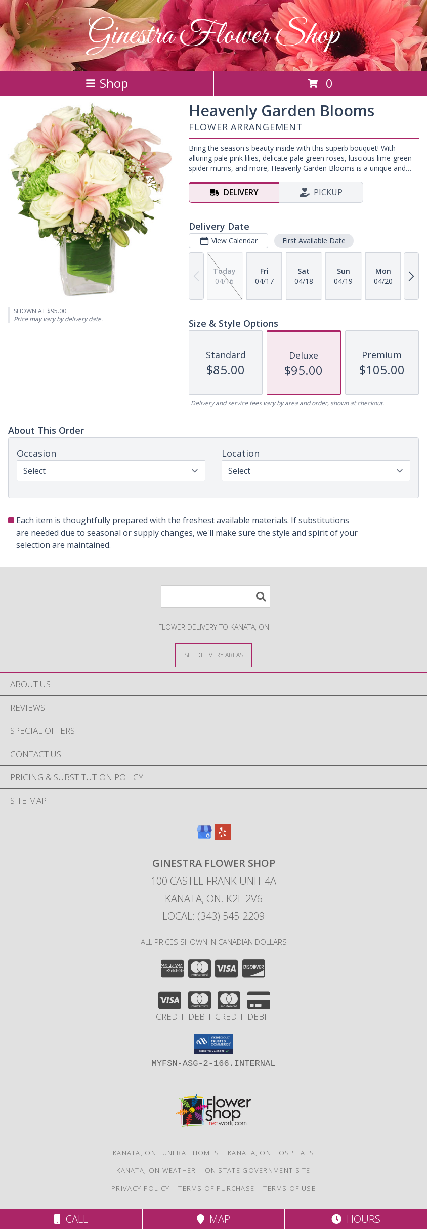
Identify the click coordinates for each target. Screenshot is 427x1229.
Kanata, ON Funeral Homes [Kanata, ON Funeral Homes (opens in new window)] (166, 1152)
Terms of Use (289, 1188)
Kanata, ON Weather (156, 1170)
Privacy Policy (140, 1188)
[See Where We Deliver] (213, 655)
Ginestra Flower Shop (213, 35)
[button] (213, 1044)
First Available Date (314, 240)
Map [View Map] (213, 1219)
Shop (107, 83)
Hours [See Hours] (355, 1219)
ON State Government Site (258, 1170)
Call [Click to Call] (71, 1219)
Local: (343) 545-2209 (213, 916)
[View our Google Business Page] (204, 837)
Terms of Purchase (216, 1188)
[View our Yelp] (223, 837)
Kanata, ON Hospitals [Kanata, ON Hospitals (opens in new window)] (271, 1152)
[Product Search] (215, 596)
